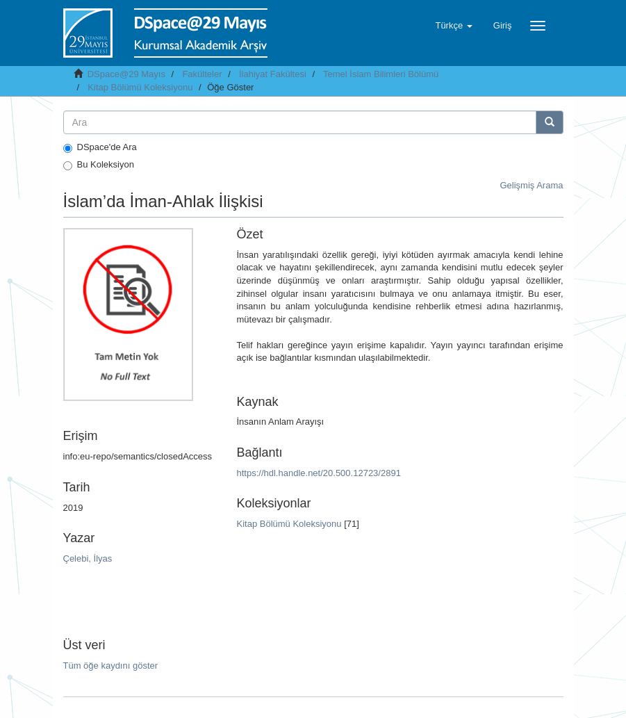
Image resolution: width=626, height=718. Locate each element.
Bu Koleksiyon (98, 164)
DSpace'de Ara (100, 147)
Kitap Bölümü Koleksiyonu (140, 87)
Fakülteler (202, 74)
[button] (453, 25)
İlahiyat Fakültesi (272, 74)
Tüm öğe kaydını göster (110, 665)
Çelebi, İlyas (88, 558)
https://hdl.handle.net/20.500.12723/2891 (319, 473)
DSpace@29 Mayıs (126, 74)
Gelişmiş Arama (531, 185)
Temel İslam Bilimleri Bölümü (380, 74)
